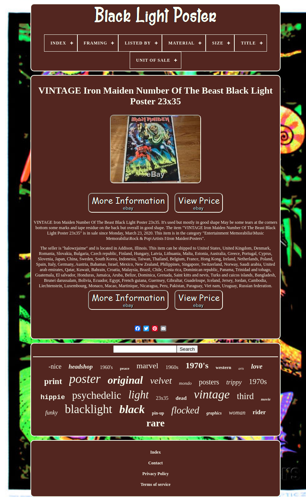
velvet (161, 380)
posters (209, 382)
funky (51, 413)
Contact (155, 462)
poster (85, 379)
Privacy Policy (155, 473)
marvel (147, 365)
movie (266, 399)
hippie (52, 397)
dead (181, 398)
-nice (55, 366)
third (245, 396)
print (53, 381)
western (223, 367)
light (138, 394)
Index (155, 452)
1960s (172, 367)
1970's (197, 365)
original (125, 380)
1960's (106, 367)
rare (156, 423)
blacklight (88, 409)
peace (124, 368)
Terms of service (155, 484)
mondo (185, 383)
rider (259, 412)
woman (237, 413)
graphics (214, 413)
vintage (212, 394)
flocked (185, 410)
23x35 (162, 398)
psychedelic (96, 395)
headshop (81, 366)
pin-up (158, 413)
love (257, 366)
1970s (258, 381)
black (132, 409)
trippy (234, 382)
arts (241, 368)
